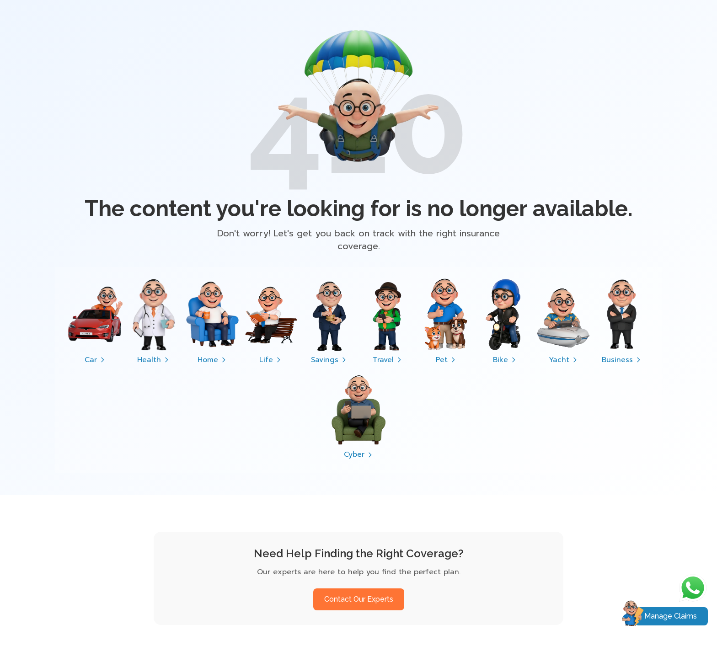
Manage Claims (670, 616)
